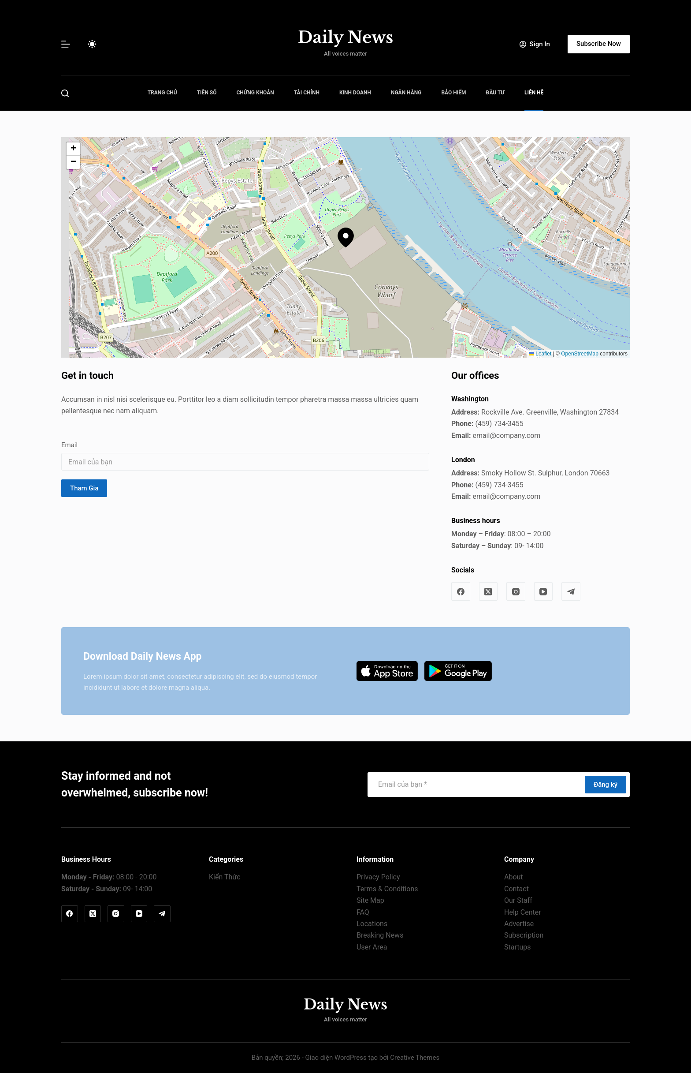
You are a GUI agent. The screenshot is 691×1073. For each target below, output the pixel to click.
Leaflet (540, 354)
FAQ (363, 912)
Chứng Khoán (255, 93)
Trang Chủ (162, 93)
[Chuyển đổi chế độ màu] (92, 44)
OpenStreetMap (579, 354)
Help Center (522, 912)
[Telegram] (570, 591)
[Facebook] (460, 591)
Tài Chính (306, 93)
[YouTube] (543, 591)
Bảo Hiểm (453, 93)
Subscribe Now (598, 44)
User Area (372, 947)
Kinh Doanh (355, 93)
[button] (346, 237)
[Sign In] (535, 44)
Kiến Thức (225, 877)
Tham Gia (84, 488)
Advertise (519, 924)
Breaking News (380, 935)
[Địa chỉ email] (475, 784)
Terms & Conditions (387, 889)
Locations (372, 924)
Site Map (370, 900)
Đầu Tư (495, 93)
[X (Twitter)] (488, 591)
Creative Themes (414, 1058)
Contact (516, 889)
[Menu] (65, 44)
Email (69, 445)
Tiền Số (207, 93)
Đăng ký (605, 785)
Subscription (523, 935)
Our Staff (518, 900)
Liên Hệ (533, 93)
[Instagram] (515, 591)
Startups (517, 947)
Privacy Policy (378, 877)
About (513, 877)
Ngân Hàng (406, 93)
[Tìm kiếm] (65, 93)
